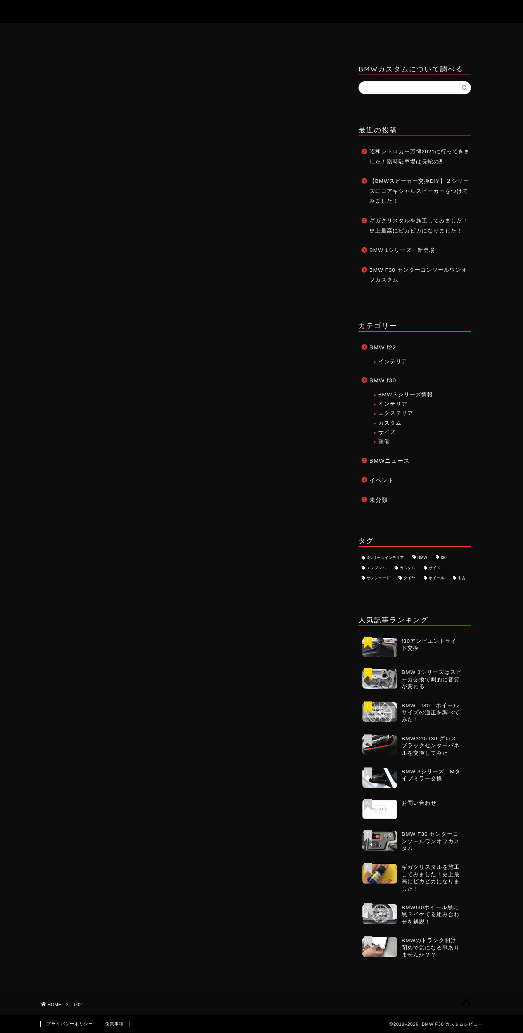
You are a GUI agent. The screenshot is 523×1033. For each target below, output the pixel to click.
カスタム (390, 423)
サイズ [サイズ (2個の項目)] (434, 568)
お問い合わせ (261, 33)
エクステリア (395, 413)
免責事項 (114, 1023)
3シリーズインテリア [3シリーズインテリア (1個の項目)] (385, 558)
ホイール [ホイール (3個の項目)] (436, 578)
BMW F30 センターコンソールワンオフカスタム (418, 275)
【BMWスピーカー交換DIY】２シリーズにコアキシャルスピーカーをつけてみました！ (419, 191)
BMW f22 (382, 347)
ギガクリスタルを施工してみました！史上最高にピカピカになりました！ (418, 226)
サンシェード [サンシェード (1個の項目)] (378, 578)
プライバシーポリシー (70, 1023)
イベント (381, 480)
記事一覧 (317, 32)
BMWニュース (389, 460)
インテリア (392, 362)
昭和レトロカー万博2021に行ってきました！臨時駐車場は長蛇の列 (419, 157)
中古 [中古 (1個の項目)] (462, 578)
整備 (384, 441)
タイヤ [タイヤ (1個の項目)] (409, 578)
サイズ (387, 432)
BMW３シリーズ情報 (405, 395)
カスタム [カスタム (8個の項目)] (407, 568)
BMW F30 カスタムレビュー (261, 11)
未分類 (378, 500)
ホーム (207, 33)
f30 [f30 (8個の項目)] (443, 558)
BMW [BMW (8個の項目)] (422, 558)
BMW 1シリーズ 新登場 (402, 250)
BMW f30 (382, 380)
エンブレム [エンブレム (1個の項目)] (376, 568)
